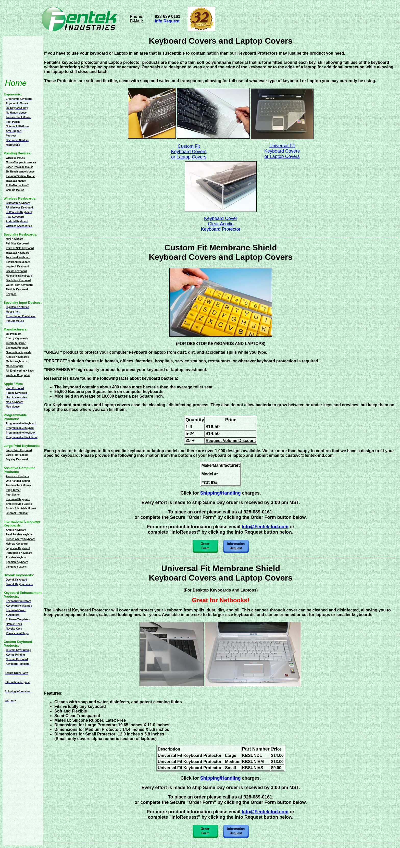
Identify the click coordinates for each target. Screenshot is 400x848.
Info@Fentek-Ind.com (265, 526)
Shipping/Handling (220, 493)
